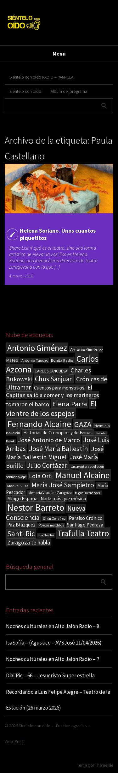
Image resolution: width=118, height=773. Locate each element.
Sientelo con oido (35, 725)
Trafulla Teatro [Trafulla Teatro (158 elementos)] (83, 533)
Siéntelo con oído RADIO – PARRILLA (41, 77)
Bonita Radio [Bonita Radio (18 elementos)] (62, 360)
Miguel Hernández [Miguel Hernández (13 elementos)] (88, 493)
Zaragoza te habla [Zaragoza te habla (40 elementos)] (28, 542)
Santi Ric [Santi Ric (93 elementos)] (21, 533)
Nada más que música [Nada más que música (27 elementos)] (63, 499)
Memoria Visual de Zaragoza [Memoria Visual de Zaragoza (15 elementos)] (50, 493)
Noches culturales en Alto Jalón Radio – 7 (52, 659)
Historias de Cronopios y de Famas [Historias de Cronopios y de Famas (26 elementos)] (58, 433)
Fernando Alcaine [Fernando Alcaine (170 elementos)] (39, 424)
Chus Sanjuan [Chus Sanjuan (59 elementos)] (54, 379)
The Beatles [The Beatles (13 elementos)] (46, 535)
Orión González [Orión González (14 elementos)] (54, 518)
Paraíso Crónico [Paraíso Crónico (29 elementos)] (86, 518)
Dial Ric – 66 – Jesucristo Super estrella (50, 675)
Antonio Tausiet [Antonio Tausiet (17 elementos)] (34, 360)
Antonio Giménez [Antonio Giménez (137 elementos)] (37, 348)
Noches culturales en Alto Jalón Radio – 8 (52, 626)
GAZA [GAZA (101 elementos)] (82, 424)
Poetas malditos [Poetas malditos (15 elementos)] (51, 525)
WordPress (14, 741)
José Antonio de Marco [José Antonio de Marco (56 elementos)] (49, 440)
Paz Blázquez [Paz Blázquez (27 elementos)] (21, 525)
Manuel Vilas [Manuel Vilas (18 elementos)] (17, 485)
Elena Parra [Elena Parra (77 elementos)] (69, 403)
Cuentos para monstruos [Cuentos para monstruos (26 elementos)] (59, 388)
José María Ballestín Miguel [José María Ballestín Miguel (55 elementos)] (55, 453)
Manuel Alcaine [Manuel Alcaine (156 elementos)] (83, 475)
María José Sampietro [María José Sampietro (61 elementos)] (62, 485)
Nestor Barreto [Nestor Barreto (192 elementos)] (35, 507)
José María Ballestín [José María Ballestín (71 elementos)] (58, 448)
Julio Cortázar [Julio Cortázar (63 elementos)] (47, 465)
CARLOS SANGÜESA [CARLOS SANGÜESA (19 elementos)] (51, 371)
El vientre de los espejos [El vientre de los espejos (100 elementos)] (51, 408)
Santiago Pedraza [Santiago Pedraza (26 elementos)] (85, 525)
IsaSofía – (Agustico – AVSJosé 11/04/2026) (54, 642)
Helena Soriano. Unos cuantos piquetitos (58, 234)
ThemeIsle (104, 765)
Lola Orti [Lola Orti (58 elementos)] (41, 476)
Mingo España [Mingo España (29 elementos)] (22, 498)
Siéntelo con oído (25, 91)
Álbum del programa (69, 91)
